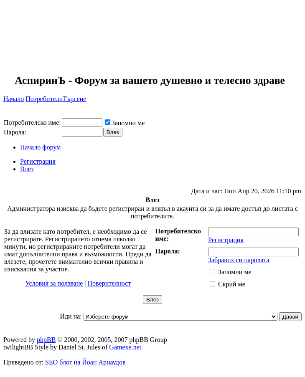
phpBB (46, 339)
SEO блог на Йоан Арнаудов (85, 362)
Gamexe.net (125, 347)
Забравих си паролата (238, 259)
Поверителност (109, 283)
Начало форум (40, 147)
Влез (26, 168)
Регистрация (38, 161)
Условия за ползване (54, 283)
